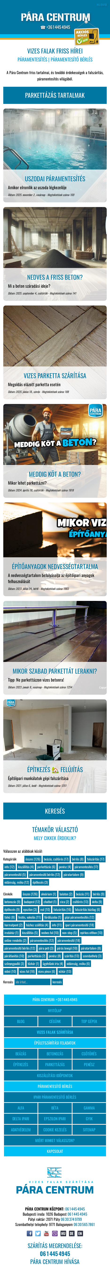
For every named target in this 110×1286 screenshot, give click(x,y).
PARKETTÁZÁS (55, 1064)
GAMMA (89, 1108)
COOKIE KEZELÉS (55, 1129)
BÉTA (54, 1108)
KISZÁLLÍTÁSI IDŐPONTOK (55, 1075)
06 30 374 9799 (71, 1219)
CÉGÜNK (55, 1021)
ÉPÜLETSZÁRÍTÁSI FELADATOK (55, 1043)
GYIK (89, 1118)
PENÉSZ (89, 1064)
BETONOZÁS (55, 1053)
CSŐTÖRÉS (89, 1053)
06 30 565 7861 (84, 1224)
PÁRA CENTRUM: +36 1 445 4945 (55, 999)
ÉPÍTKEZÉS (20, 1064)
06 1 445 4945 (75, 1209)
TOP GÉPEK (89, 1021)
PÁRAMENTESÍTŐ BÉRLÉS (55, 1086)
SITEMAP (89, 1129)
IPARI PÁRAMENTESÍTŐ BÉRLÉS (55, 1097)
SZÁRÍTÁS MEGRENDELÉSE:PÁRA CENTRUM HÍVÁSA (55, 1253)
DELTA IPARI (20, 1118)
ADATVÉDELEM (21, 1129)
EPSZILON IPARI (55, 1118)
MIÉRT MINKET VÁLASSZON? (55, 1140)
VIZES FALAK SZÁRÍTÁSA (55, 1032)
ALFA (21, 1108)
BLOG (21, 1021)
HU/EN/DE (102, 5)
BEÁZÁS (20, 1053)
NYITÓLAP (55, 1010)
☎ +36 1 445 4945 (55, 27)
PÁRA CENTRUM (55, 17)
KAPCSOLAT (55, 1151)
